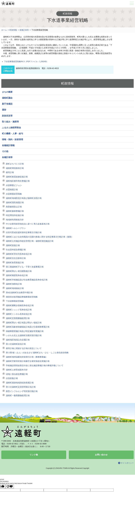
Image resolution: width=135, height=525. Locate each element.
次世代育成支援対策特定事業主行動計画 (24, 232)
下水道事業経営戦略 (15, 301)
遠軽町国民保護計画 (15, 202)
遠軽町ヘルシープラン (16, 228)
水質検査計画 (12, 189)
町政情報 (13, 30)
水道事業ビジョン (14, 185)
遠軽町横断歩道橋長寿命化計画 (20, 305)
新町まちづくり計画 (15, 164)
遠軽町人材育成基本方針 (17, 370)
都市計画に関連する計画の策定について (24, 348)
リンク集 (34, 455)
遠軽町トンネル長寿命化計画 (19, 314)
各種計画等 (24, 30)
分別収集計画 (12, 378)
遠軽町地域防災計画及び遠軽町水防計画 (24, 198)
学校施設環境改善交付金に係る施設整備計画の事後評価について (34, 365)
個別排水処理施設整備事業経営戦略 (22, 297)
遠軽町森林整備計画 (15, 211)
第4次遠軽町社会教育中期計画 (19, 292)
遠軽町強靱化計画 (14, 284)
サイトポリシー (127, 463)
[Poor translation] (9, 486)
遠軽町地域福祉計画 (15, 288)
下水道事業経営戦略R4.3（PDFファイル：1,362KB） (26, 61)
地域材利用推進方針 (15, 219)
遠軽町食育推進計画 (15, 262)
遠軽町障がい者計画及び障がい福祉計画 (24, 322)
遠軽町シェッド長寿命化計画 (19, 310)
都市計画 (10, 172)
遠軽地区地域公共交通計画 (18, 340)
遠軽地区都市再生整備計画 (18, 181)
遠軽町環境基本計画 (15, 168)
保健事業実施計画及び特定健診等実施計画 (25, 331)
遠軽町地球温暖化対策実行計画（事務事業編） (26, 357)
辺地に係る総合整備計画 (17, 374)
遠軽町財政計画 (13, 245)
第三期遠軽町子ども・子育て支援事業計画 (25, 267)
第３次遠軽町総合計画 (16, 344)
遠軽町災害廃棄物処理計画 (18, 318)
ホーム (4, 30)
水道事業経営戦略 (14, 194)
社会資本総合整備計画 (16, 249)
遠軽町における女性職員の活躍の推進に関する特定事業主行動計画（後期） (39, 237)
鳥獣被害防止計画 (14, 207)
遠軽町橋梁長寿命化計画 (17, 275)
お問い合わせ (101, 455)
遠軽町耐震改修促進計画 (17, 177)
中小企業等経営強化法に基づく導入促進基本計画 (27, 224)
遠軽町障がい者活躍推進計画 (19, 271)
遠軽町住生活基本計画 (16, 258)
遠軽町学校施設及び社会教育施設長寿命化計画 (26, 280)
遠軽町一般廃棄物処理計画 (18, 395)
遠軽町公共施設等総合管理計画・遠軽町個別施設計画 (29, 241)
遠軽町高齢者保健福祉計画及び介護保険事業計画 (27, 327)
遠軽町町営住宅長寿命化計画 (19, 254)
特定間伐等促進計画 (15, 215)
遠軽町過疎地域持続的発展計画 (20, 383)
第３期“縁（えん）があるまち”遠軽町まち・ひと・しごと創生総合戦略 (37, 352)
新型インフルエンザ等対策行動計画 (22, 391)
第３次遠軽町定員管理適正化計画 (21, 387)
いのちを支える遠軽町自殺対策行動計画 (24, 335)
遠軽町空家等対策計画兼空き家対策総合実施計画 (27, 361)
